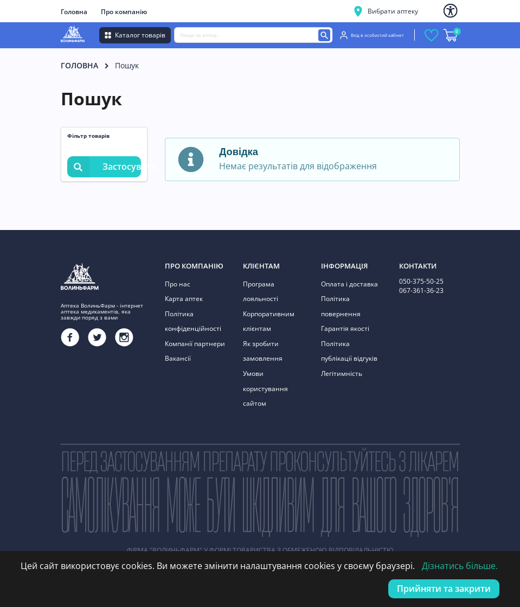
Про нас (177, 284)
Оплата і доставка (349, 284)
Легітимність (341, 373)
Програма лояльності (260, 291)
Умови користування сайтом (265, 388)
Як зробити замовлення (263, 351)
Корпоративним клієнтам (268, 321)
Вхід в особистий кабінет (372, 35)
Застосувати (104, 166)
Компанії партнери (195, 343)
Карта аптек (184, 298)
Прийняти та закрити (444, 589)
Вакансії (178, 358)
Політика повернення (341, 306)
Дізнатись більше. (460, 566)
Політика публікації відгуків (349, 351)
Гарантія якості (345, 328)
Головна (74, 11)
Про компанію (124, 11)
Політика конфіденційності (193, 321)
